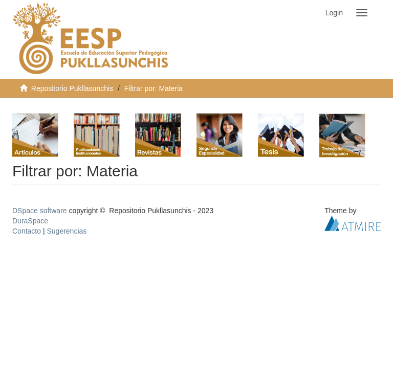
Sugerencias (66, 231)
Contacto (26, 231)
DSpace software (39, 210)
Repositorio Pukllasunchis (72, 88)
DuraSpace (30, 221)
